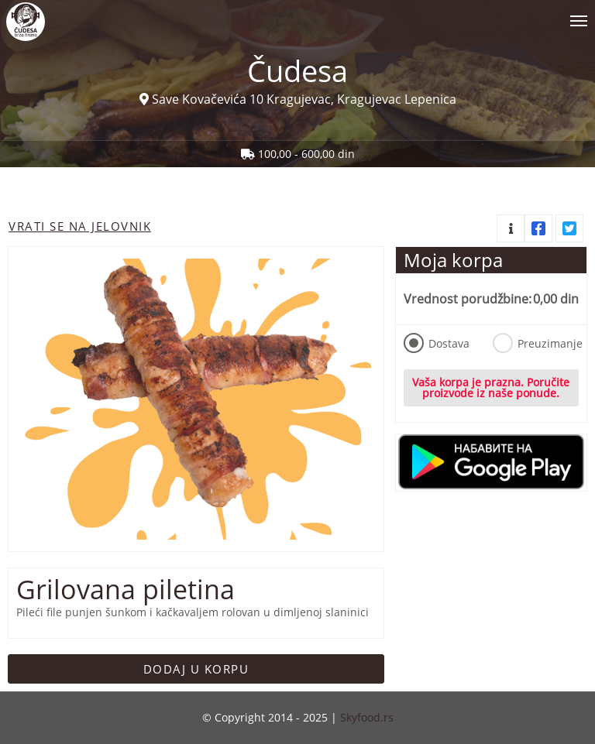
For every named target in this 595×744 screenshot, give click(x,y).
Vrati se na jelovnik (80, 226)
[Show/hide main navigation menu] (297, 14)
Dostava (436, 343)
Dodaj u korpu (196, 669)
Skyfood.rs (367, 717)
